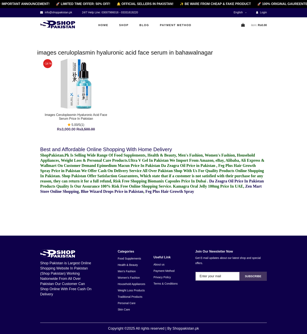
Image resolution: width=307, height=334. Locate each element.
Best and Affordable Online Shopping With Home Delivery (106, 149)
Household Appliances (131, 284)
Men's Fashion (127, 271)
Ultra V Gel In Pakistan (148, 160)
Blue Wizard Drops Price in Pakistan (112, 191)
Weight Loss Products (131, 290)
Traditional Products (130, 296)
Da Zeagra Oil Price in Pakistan (188, 165)
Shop (124, 25)
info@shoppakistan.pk (58, 12)
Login (261, 12)
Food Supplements (129, 258)
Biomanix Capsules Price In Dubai (177, 181)
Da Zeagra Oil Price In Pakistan (236, 181)
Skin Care (124, 309)
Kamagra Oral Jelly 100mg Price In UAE (208, 186)
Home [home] (103, 25)
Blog (144, 25)
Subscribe (253, 276)
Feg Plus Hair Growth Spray (169, 191)
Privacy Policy (162, 277)
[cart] (243, 25)
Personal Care (127, 303)
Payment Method (175, 25)
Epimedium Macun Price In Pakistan (128, 165)
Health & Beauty (128, 264)
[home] (57, 24)
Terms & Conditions (166, 283)
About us (159, 264)
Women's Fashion (129, 277)
